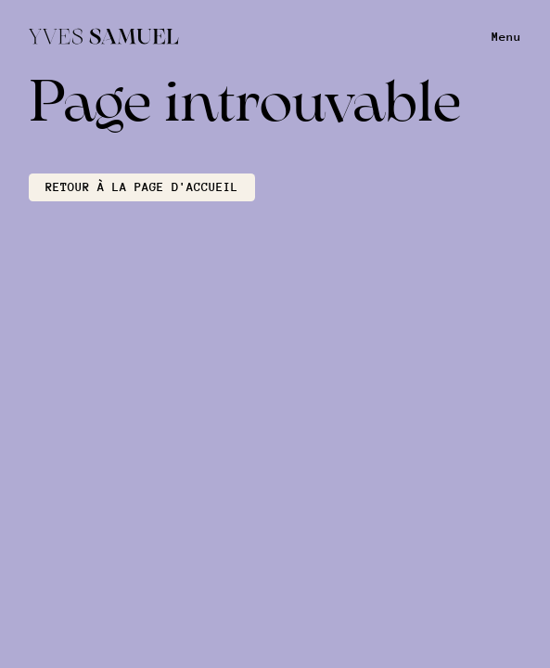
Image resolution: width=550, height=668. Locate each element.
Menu (506, 37)
